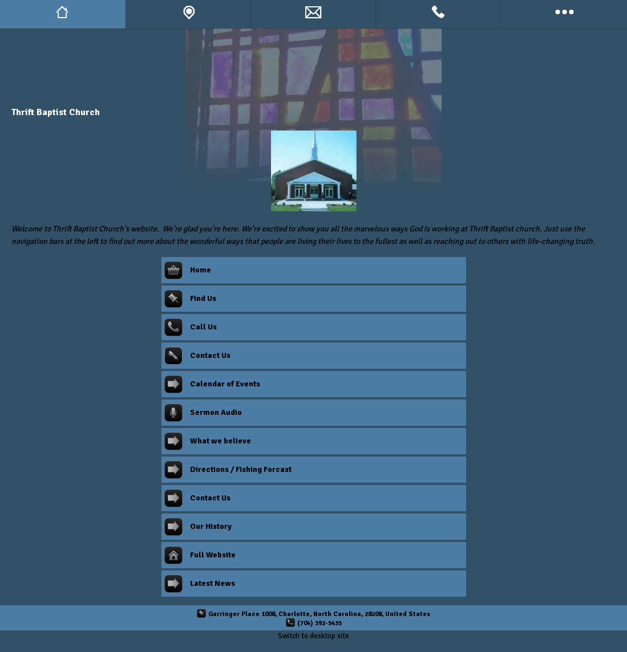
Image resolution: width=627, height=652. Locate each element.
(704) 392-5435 (319, 623)
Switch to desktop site (313, 636)
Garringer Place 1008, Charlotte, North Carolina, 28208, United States (319, 614)
